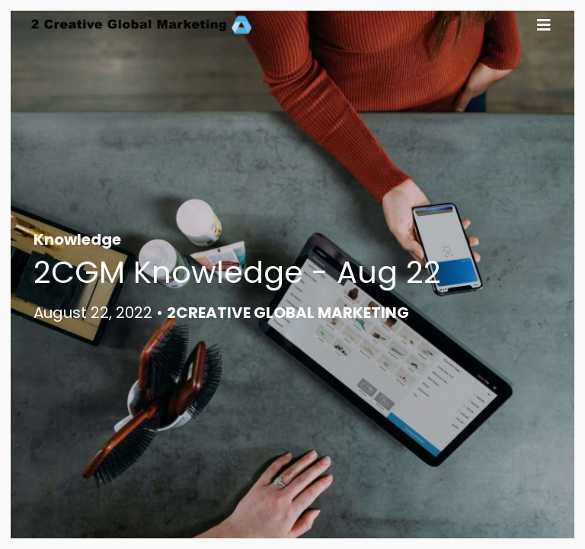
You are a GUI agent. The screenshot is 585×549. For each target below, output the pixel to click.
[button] (544, 25)
